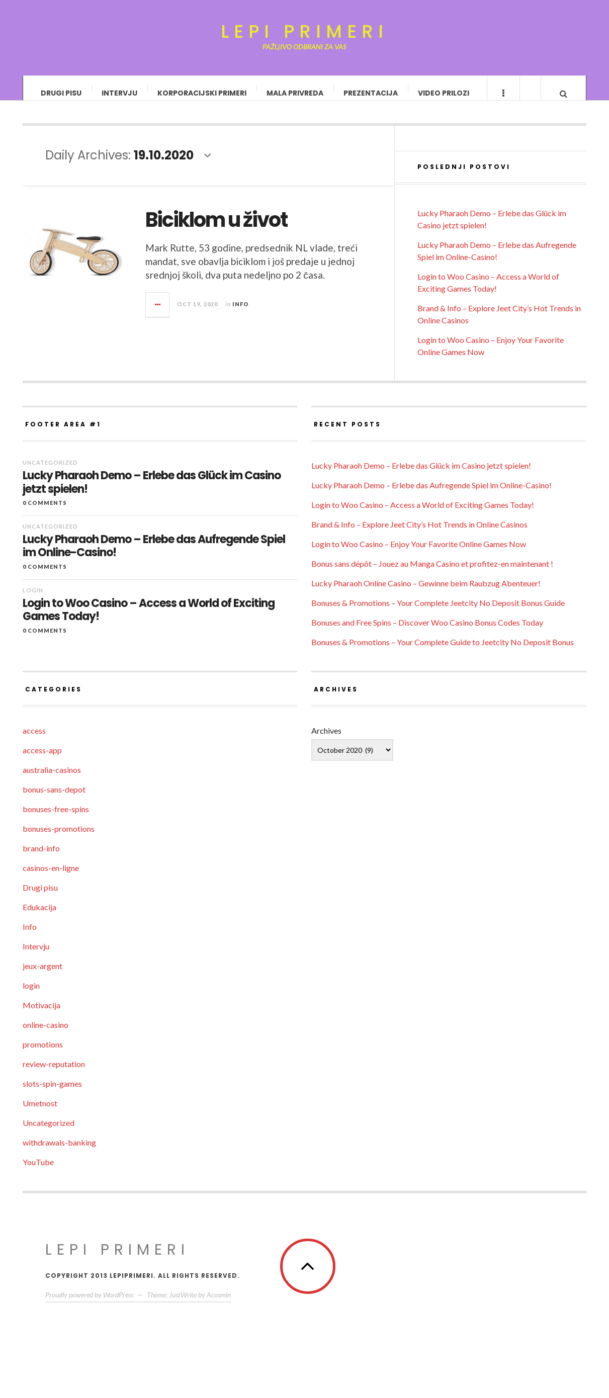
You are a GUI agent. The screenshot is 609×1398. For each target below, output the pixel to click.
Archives (326, 740)
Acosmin (219, 1304)
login (33, 600)
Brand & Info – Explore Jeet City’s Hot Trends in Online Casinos (419, 534)
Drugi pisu (61, 93)
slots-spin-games (52, 1093)
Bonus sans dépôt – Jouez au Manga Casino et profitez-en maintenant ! (432, 573)
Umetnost (40, 1113)
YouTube (38, 1172)
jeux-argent (42, 976)
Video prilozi (443, 93)
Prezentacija (370, 93)
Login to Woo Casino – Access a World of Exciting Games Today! (149, 620)
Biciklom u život (216, 230)
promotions (43, 1054)
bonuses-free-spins (56, 819)
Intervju (119, 93)
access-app (42, 760)
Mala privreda (295, 93)
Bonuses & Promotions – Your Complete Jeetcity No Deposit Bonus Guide (438, 613)
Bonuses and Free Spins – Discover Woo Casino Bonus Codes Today (427, 632)
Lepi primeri (304, 32)
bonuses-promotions (59, 838)
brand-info (41, 858)
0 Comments (45, 512)
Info (240, 313)
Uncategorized (50, 472)
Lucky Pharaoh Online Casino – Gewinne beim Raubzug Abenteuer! (426, 593)
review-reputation (54, 1074)
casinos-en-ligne (51, 878)
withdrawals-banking (59, 1152)
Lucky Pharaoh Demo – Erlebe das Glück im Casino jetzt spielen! (152, 492)
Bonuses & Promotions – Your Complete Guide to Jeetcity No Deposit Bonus (442, 652)
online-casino (45, 1034)
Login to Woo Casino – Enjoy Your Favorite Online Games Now (418, 554)
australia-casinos (52, 779)
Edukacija (39, 917)
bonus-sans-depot (54, 799)
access (34, 740)
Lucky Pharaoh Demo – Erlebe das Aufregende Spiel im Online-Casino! (154, 556)
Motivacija (41, 1015)
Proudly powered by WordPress (89, 1304)
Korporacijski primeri (201, 93)
